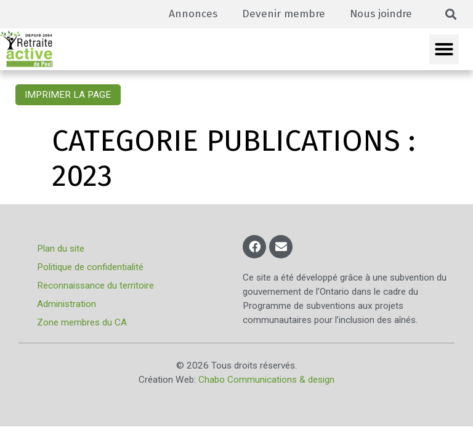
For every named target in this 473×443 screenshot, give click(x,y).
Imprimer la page (68, 94)
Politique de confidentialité (90, 267)
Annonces (193, 13)
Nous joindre (381, 13)
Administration (66, 303)
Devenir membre (283, 13)
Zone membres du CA (82, 322)
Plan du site (60, 248)
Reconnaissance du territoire (95, 285)
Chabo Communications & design (266, 379)
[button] (451, 14)
